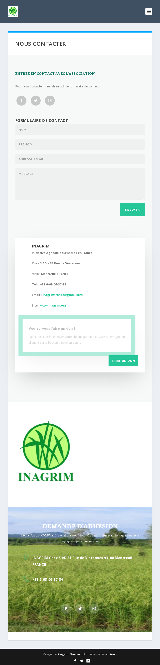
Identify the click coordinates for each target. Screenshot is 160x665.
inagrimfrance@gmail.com (62, 295)
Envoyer (132, 210)
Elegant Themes (69, 654)
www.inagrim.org (53, 305)
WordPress (109, 654)
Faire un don (123, 361)
